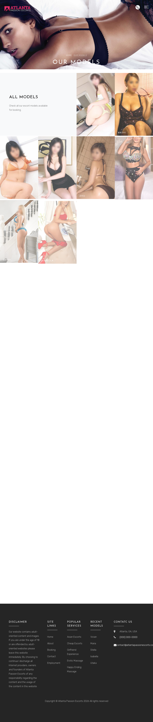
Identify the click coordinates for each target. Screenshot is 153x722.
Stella (93, 649)
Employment (53, 663)
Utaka (93, 663)
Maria (93, 643)
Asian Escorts (74, 636)
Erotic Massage (75, 660)
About (50, 643)
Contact (51, 656)
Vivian (93, 636)
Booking (51, 649)
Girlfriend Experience (73, 651)
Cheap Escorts (74, 643)
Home (69, 55)
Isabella (94, 656)
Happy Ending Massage (74, 669)
